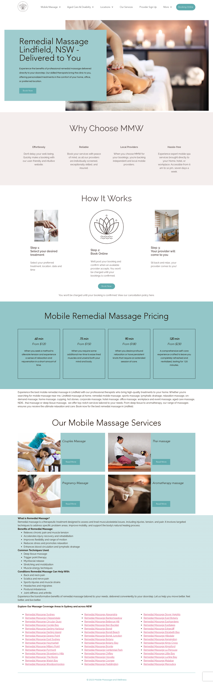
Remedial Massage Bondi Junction (103, 635)
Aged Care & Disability (80, 7)
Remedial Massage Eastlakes (159, 625)
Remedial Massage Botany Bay (101, 642)
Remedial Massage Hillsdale (159, 635)
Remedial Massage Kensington (160, 639)
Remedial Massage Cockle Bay (42, 625)
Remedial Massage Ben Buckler (101, 625)
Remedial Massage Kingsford (159, 646)
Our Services (126, 7)
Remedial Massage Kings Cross (161, 642)
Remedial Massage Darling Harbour (44, 628)
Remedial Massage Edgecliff (159, 628)
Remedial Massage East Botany (161, 618)
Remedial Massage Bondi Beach (102, 632)
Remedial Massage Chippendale (42, 618)
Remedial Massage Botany (99, 639)
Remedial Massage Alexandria (100, 614)
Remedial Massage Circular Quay (43, 621)
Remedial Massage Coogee (99, 660)
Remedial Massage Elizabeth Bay (162, 632)
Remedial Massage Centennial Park (103, 650)
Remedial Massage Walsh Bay (41, 660)
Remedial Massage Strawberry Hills (44, 653)
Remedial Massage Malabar (159, 660)
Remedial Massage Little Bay (159, 653)
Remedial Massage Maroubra (160, 664)
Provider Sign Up (148, 7)
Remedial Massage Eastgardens (161, 621)
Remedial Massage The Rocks (41, 657)
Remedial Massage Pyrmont (40, 650)
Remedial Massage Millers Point (42, 646)
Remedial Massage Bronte (98, 646)
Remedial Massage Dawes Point (42, 635)
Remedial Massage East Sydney (42, 639)
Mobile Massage (51, 7)
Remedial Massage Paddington (101, 664)
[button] (51, 7)
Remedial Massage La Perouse (160, 650)
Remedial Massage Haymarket (42, 642)
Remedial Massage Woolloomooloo (45, 664)
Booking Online (185, 7)
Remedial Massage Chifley (98, 653)
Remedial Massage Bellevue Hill (101, 621)
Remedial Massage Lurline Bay (160, 657)
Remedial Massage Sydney (40, 614)
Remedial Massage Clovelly (99, 657)
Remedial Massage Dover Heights (162, 614)
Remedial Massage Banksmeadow (103, 618)
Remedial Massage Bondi (98, 628)
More (167, 7)
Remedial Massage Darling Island (43, 632)
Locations (106, 7)
